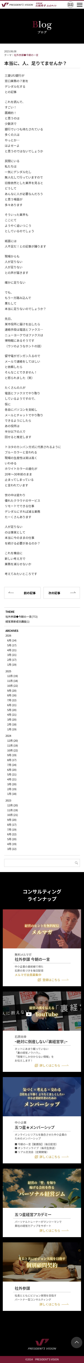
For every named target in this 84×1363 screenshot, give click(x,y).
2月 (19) (11, 789)
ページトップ (76, 1342)
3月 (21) (11, 655)
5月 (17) (11, 645)
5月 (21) (11, 774)
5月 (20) (11, 710)
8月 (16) (11, 695)
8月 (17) (11, 760)
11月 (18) (12, 681)
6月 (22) (11, 834)
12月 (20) (12, 740)
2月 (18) (11, 724)
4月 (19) (11, 844)
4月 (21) (11, 650)
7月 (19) (11, 829)
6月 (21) (11, 705)
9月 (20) (11, 690)
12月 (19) (12, 676)
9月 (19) (11, 755)
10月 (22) (12, 685)
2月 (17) (11, 659)
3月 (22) (11, 849)
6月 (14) (11, 640)
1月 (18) (11, 794)
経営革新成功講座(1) (17, 621)
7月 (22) (11, 700)
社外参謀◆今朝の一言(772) (21, 616)
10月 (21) (12, 815)
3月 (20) (11, 719)
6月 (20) (11, 769)
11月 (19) (12, 745)
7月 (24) (11, 765)
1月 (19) (11, 664)
